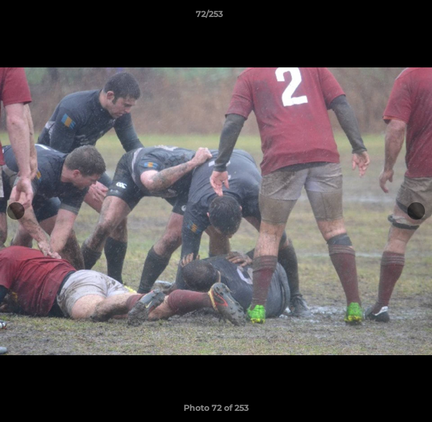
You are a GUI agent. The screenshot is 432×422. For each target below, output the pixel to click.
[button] (390, 17)
